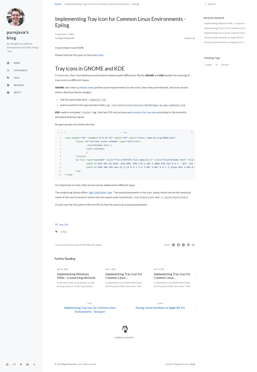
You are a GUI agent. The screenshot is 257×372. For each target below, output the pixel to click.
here (100, 55)
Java (61, 224)
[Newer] (160, 308)
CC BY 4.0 (84, 245)
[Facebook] (178, 245)
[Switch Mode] (7, 364)
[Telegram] (183, 245)
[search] (221, 3)
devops (224, 64)
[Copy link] (193, 245)
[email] (27, 364)
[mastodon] (21, 364)
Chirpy (177, 364)
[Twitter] (173, 245)
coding (63, 231)
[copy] (192, 132)
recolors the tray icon (144, 112)
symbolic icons (85, 87)
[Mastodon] (188, 245)
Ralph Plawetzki (66, 38)
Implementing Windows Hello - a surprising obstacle (229, 23)
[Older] (90, 308)
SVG (66, 224)
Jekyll (192, 364)
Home (57, 4)
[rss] (34, 364)
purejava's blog (18, 35)
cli (216, 64)
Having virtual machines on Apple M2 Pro (224, 37)
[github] (14, 364)
